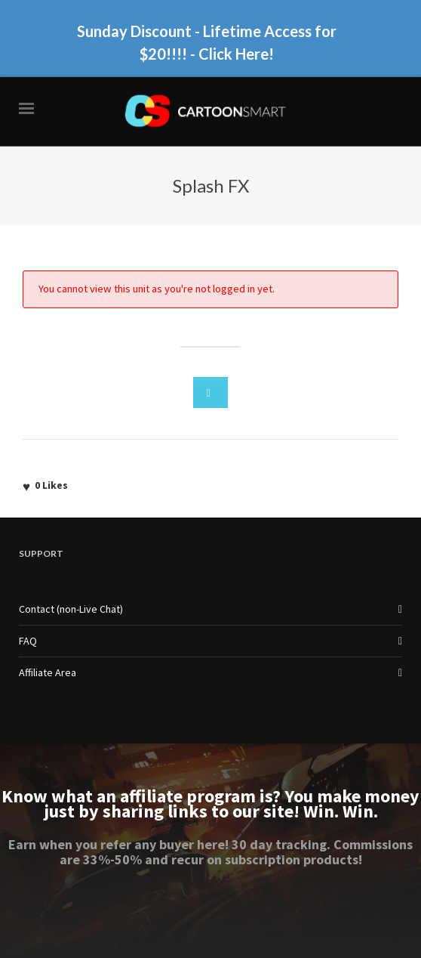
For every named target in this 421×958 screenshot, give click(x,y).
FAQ (28, 640)
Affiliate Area (47, 672)
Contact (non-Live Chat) (71, 609)
